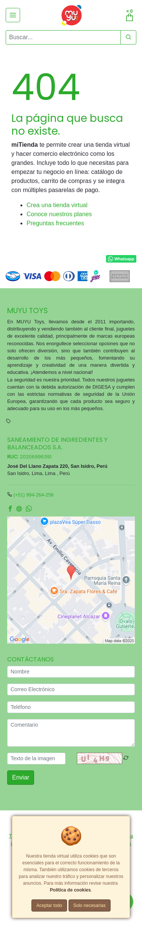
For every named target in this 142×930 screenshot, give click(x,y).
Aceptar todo (49, 905)
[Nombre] (71, 672)
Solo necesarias (89, 905)
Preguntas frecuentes (55, 223)
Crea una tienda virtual (57, 205)
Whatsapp (121, 259)
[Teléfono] (71, 707)
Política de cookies (70, 890)
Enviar (20, 777)
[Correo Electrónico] (71, 689)
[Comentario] (71, 733)
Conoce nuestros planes (59, 214)
